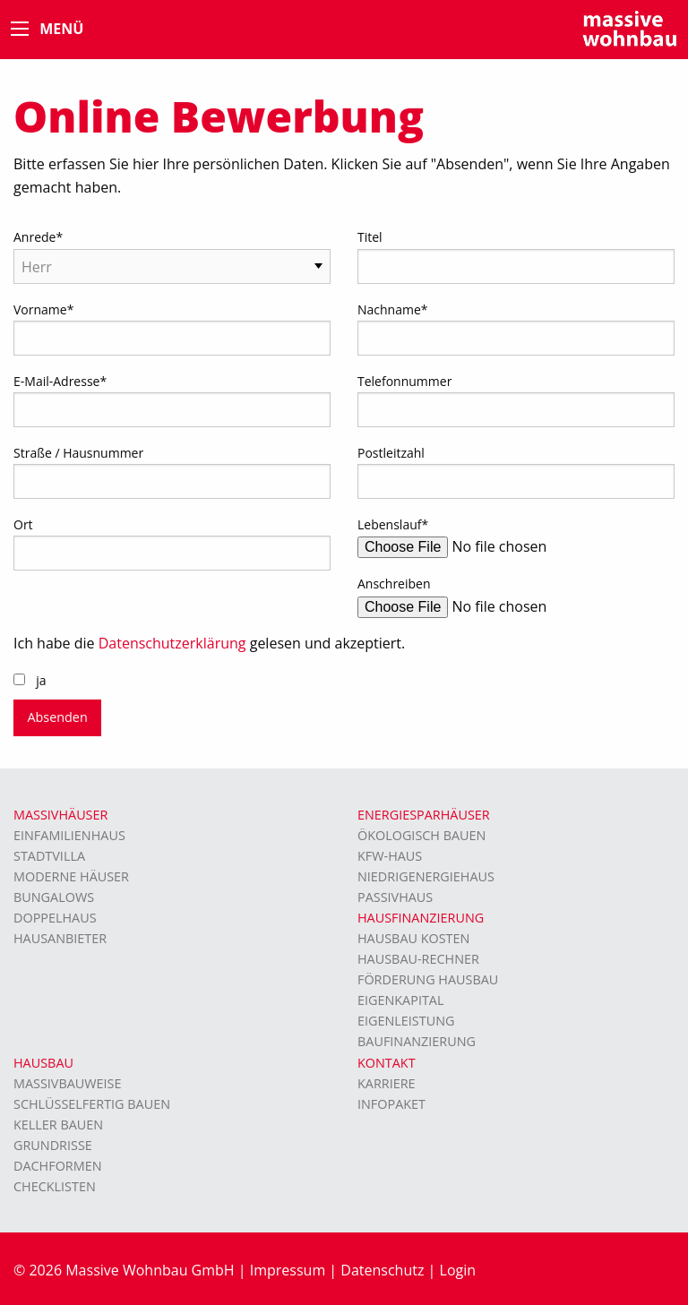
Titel (370, 236)
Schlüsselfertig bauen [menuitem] (91, 1103)
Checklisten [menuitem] (54, 1186)
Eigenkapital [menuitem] (400, 1000)
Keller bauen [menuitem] (58, 1124)
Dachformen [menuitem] (57, 1165)
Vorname (43, 309)
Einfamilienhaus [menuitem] (69, 835)
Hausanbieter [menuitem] (60, 938)
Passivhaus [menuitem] (395, 897)
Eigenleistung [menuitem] (405, 1020)
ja (41, 680)
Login (458, 1270)
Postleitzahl (391, 452)
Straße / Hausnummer (78, 452)
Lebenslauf (392, 524)
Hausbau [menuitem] (43, 1062)
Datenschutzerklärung (172, 643)
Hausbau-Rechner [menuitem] (418, 958)
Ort (23, 524)
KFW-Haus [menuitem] (389, 855)
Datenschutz (382, 1270)
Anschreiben (394, 583)
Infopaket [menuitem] (391, 1103)
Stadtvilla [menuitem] (49, 855)
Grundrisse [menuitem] (52, 1145)
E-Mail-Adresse (60, 381)
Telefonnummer (404, 381)
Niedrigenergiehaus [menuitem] (425, 876)
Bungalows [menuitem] (53, 897)
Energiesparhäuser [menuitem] (423, 814)
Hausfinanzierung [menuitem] (420, 917)
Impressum (287, 1270)
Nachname (392, 309)
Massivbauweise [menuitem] (67, 1083)
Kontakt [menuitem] (386, 1062)
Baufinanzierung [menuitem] (416, 1041)
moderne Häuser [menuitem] (71, 876)
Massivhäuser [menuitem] (60, 814)
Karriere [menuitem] (386, 1083)
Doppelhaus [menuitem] (55, 917)
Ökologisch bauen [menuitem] (421, 835)
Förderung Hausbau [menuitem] (427, 979)
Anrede (38, 236)
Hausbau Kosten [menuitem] (413, 938)
